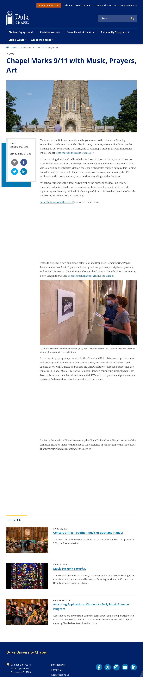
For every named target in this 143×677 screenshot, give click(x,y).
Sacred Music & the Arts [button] (80, 32)
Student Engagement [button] (21, 32)
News (14, 47)
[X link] (107, 667)
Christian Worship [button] (50, 32)
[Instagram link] (116, 667)
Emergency (57, 664)
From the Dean (83, 5)
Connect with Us (103, 5)
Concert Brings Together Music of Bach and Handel (88, 533)
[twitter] (14, 171)
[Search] (132, 19)
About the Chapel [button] (41, 39)
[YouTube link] (125, 667)
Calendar (68, 5)
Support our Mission (49, 5)
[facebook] (23, 162)
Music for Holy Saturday (69, 568)
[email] (14, 162)
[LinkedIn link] (133, 667)
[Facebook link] (99, 667)
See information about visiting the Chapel (91, 275)
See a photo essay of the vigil (55, 202)
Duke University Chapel (26, 652)
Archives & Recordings (125, 5)
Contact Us (57, 669)
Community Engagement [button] (115, 32)
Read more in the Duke (73, 152)
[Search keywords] (113, 18)
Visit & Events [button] (16, 39)
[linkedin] (23, 171)
